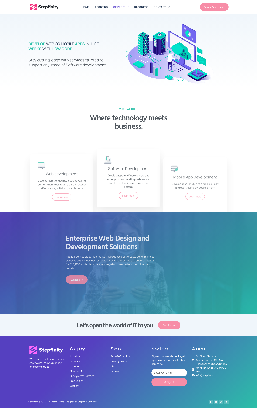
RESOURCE (141, 7)
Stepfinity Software (87, 402)
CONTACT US (162, 7)
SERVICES (121, 7)
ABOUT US (101, 7)
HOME (85, 7)
